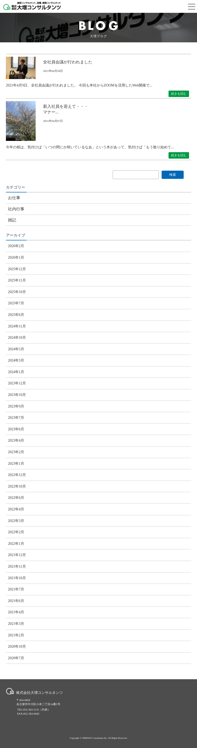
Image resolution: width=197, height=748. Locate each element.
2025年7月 (16, 303)
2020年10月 (17, 646)
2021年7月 (16, 589)
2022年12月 (17, 475)
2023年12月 (17, 383)
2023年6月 (16, 429)
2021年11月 (17, 566)
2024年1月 (16, 372)
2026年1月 (16, 257)
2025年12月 (17, 269)
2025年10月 (17, 292)
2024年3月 (16, 360)
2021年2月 (16, 635)
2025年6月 (16, 315)
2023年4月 (16, 440)
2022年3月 (16, 521)
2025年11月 (17, 280)
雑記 (12, 220)
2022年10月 (17, 486)
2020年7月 (16, 658)
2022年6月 (16, 498)
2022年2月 (16, 532)
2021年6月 (16, 601)
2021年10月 (17, 578)
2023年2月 (16, 452)
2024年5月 (16, 349)
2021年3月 (16, 624)
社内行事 (16, 209)
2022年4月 (16, 509)
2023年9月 (16, 406)
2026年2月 (16, 246)
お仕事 (14, 198)
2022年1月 (16, 544)
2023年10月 (17, 395)
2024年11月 (17, 326)
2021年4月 (16, 612)
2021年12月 (17, 555)
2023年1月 (16, 463)
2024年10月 (17, 337)
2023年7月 (16, 418)
